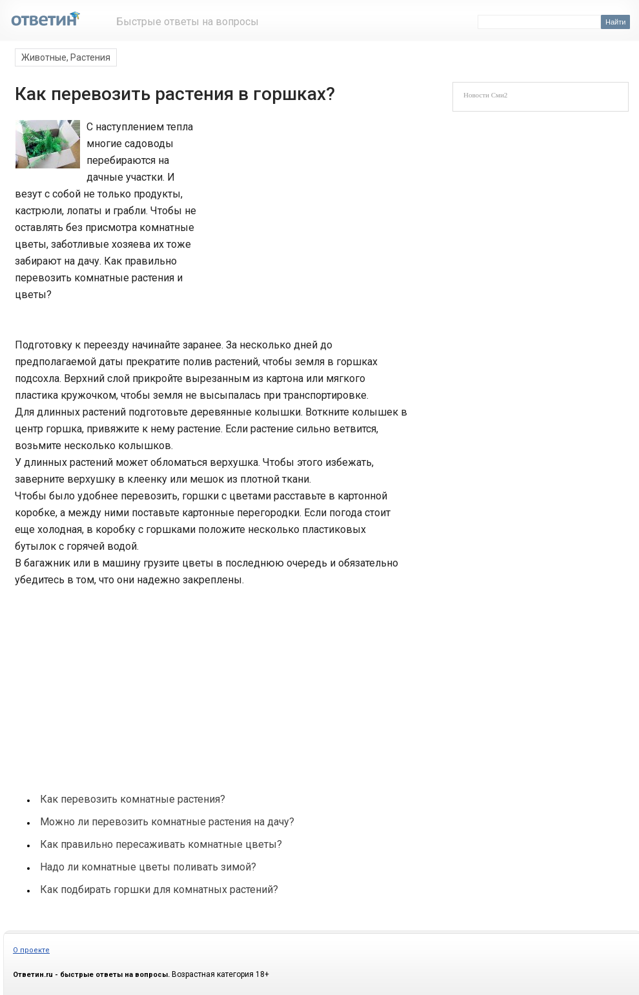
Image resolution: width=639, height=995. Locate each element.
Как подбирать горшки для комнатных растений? (159, 889)
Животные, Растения (65, 57)
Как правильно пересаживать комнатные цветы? (161, 844)
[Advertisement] (301, 205)
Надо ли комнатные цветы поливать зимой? (148, 867)
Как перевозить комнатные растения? (132, 799)
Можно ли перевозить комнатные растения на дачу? (167, 822)
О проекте (31, 950)
